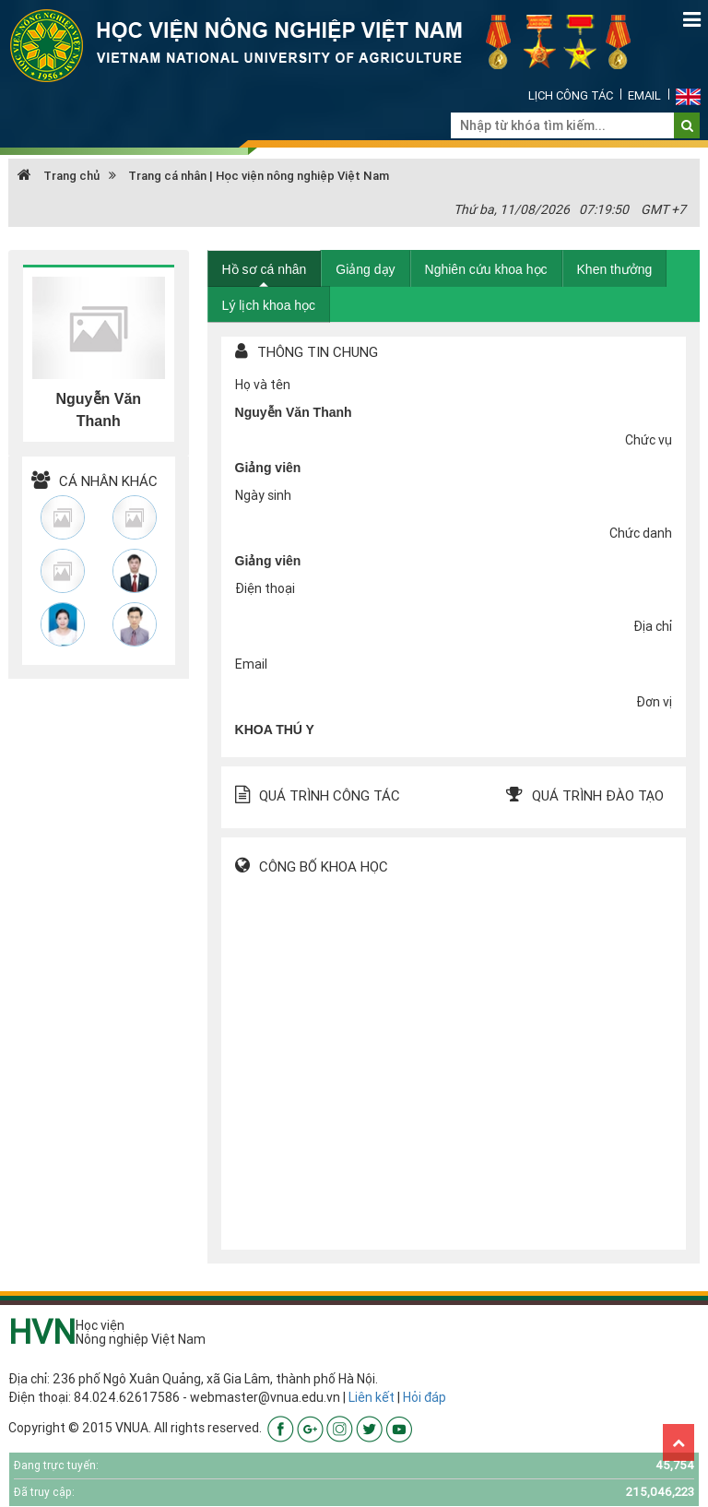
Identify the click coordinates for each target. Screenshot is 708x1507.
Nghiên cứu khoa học (486, 269)
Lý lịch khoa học (269, 305)
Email (644, 95)
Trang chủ (59, 176)
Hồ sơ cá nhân (264, 269)
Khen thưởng (615, 269)
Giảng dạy (365, 269)
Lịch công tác (570, 95)
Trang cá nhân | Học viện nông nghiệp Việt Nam (258, 176)
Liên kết (371, 1397)
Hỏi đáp (424, 1397)
